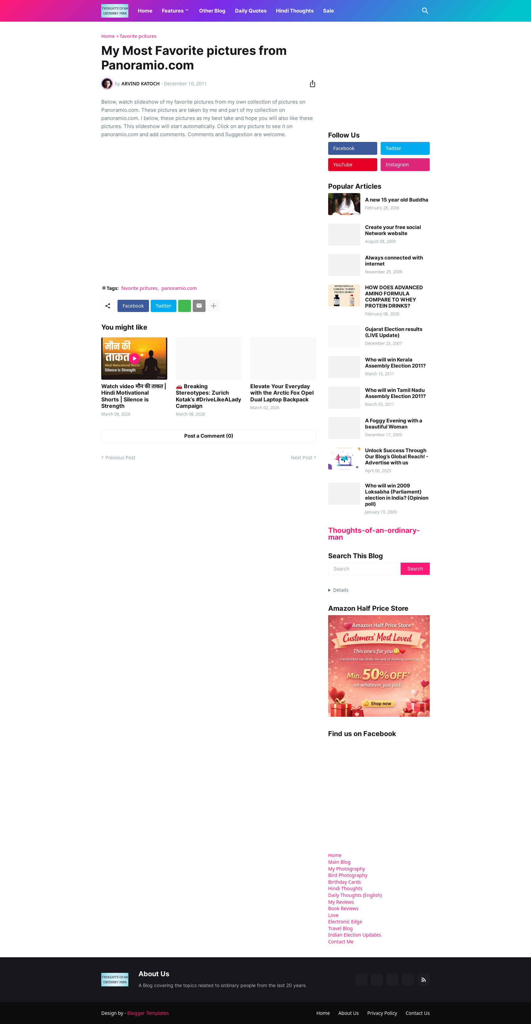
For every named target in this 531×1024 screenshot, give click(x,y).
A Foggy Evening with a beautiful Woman (393, 424)
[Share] (310, 83)
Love (333, 915)
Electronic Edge (345, 921)
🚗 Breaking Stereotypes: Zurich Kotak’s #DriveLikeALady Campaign (208, 396)
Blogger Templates (148, 1013)
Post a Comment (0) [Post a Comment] (208, 436)
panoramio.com (179, 288)
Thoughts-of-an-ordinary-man (374, 533)
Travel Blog (340, 928)
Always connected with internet (394, 261)
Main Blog (339, 862)
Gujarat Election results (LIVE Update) (393, 332)
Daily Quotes (251, 10)
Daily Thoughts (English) (355, 895)
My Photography (346, 868)
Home (145, 10)
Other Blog (212, 10)
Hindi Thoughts (295, 10)
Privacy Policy (382, 1013)
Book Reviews (343, 908)
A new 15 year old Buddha (396, 200)
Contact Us (418, 1013)
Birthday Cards (344, 882)
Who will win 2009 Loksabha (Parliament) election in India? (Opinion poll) (396, 495)
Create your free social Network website (393, 230)
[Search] (424, 11)
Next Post (301, 457)
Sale (328, 10)
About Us (348, 1013)
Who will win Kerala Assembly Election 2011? (395, 363)
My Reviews (341, 902)
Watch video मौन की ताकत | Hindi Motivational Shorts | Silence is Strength (133, 396)
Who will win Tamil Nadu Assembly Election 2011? (395, 393)
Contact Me (341, 941)
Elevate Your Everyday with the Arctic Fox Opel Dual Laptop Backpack (282, 392)
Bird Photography (347, 875)
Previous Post (120, 457)
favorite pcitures (138, 36)
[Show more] (213, 306)
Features (173, 10)
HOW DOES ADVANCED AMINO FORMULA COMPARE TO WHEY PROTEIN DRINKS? (394, 297)
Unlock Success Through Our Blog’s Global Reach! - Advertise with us (396, 456)
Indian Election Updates (354, 935)
